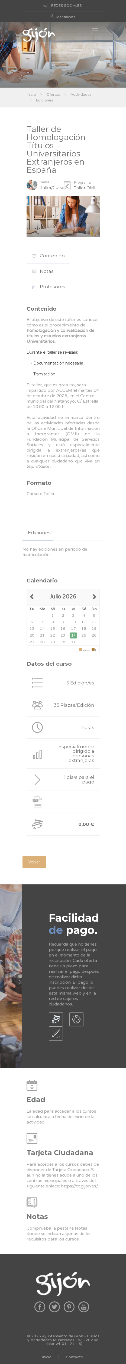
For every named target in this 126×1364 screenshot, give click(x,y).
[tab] (48, 256)
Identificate (66, 17)
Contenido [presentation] (48, 255)
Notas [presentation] (43, 271)
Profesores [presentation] (48, 286)
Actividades (81, 94)
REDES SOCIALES (66, 6)
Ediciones (44, 100)
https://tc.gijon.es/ (79, 1186)
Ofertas (53, 94)
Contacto (74, 1357)
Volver (34, 862)
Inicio (31, 94)
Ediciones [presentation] (39, 532)
